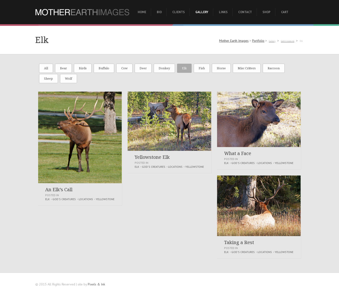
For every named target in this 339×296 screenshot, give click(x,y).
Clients (178, 12)
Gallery (201, 12)
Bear (63, 68)
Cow (124, 68)
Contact (245, 12)
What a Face (237, 153)
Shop (266, 12)
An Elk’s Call (59, 189)
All (46, 68)
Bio (159, 12)
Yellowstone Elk (152, 157)
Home (142, 12)
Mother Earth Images (234, 41)
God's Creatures (64, 199)
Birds (83, 68)
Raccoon (274, 68)
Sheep (48, 78)
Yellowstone (105, 199)
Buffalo (104, 68)
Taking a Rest (239, 242)
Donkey (164, 68)
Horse (221, 68)
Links (223, 12)
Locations (86, 199)
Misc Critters (247, 68)
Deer (143, 68)
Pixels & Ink (96, 284)
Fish (202, 68)
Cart (284, 12)
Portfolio (258, 41)
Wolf (68, 78)
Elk (184, 68)
